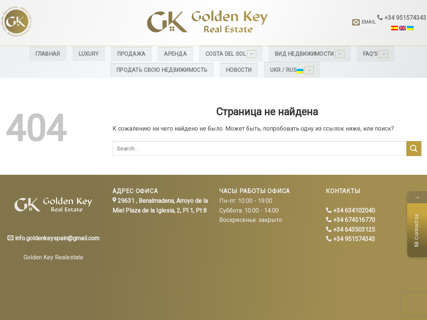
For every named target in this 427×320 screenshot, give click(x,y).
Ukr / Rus (292, 70)
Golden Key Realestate (53, 257)
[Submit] (413, 148)
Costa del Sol (230, 54)
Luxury (89, 54)
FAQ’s (376, 54)
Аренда (175, 54)
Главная (47, 54)
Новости (238, 70)
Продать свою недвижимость (162, 70)
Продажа (131, 54)
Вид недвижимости (309, 54)
